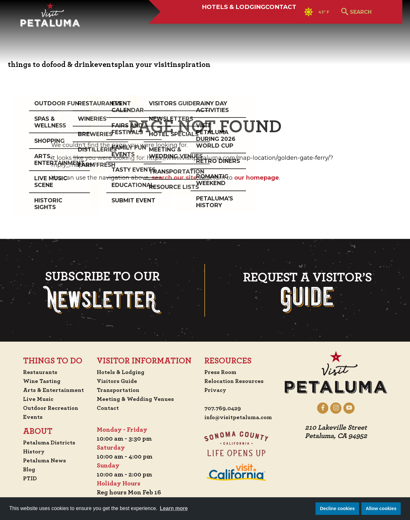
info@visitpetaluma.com (241, 417)
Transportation (120, 390)
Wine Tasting (37, 381)
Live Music (32, 399)
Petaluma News (40, 460)
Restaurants (35, 372)
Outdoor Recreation (47, 408)
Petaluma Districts (45, 442)
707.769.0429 (224, 408)
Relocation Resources (235, 381)
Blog (23, 469)
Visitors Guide (118, 381)
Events (27, 417)
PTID (24, 478)
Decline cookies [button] (337, 508)
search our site (174, 177)
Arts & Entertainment (50, 390)
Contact (257, 28)
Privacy (216, 390)
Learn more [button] (174, 508)
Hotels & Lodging (189, 28)
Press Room (221, 372)
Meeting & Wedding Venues (137, 399)
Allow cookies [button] (381, 508)
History (28, 451)
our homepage (256, 177)
